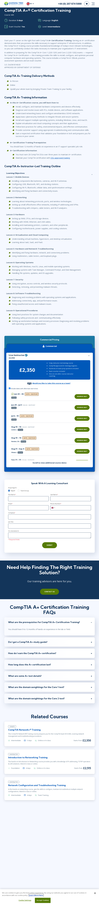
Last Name (54, 494)
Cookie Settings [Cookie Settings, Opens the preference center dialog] (25, 900)
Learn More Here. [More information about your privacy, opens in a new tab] (36, 895)
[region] (51, 425)
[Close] (95, 893)
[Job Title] (49, 525)
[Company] (49, 516)
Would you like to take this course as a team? (51, 383)
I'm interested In (13, 531)
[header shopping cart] (86, 3)
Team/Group (25, 491)
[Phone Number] (70, 507)
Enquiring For (12, 488)
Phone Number (55, 504)
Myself (13, 491)
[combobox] (53, 507)
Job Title (10, 522)
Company (11, 513)
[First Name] (28, 498)
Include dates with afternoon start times (23, 388)
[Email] (28, 507)
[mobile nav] (93, 3)
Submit (50, 545)
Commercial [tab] (49, 346)
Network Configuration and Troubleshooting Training (37, 785)
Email (10, 504)
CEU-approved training (60, 158)
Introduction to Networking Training (28, 757)
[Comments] (49, 535)
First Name (12, 494)
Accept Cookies (43, 900)
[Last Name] (70, 498)
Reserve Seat (82, 396)
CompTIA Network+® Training (24, 729)
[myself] (9, 491)
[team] (19, 491)
